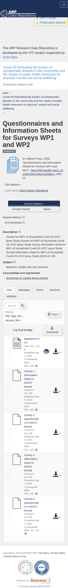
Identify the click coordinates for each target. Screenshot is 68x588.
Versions (55, 289)
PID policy (44, 553)
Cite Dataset (13, 184)
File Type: (14, 316)
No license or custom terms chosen (27, 278)
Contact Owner (21, 209)
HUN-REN (10, 57)
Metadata (24, 289)
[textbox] (12, 306)
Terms (39, 289)
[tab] (9, 290)
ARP (31, 53)
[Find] (22, 306)
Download (52, 330)
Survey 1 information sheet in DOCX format (30, 379)
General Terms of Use (15, 556)
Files (9, 289)
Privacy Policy (58, 553)
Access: (13, 320)
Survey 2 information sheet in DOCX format (30, 462)
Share (47, 209)
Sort (53, 314)
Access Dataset (34, 203)
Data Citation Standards (34, 190)
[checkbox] (7, 330)
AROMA (12, 296)
